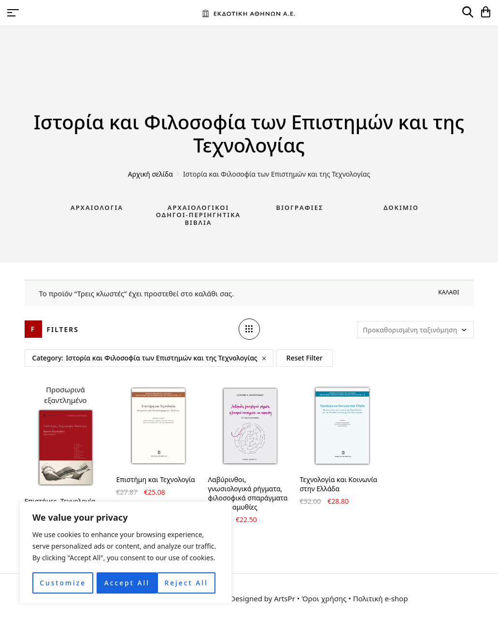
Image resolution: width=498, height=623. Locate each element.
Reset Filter (304, 357)
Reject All (126, 582)
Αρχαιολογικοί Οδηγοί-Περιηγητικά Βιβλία (198, 215)
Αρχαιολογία (97, 207)
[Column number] (249, 329)
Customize (62, 582)
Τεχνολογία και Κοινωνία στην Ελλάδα (339, 484)
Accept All (189, 582)
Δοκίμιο (401, 207)
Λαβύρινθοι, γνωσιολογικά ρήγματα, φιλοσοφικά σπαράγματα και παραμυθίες (248, 493)
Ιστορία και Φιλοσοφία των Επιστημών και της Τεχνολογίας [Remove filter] (161, 357)
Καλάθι (448, 292)
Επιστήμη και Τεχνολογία (155, 479)
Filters (63, 329)
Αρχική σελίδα (150, 174)
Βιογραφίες (300, 207)
